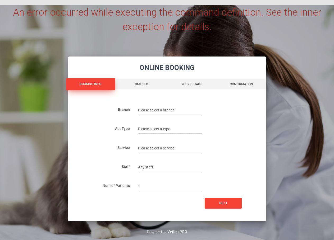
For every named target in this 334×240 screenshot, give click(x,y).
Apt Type (122, 128)
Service (123, 147)
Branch (124, 109)
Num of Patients (116, 185)
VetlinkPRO (177, 232)
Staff (126, 166)
